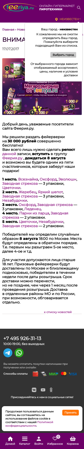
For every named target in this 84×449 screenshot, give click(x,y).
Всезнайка (28, 179)
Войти (38, 441)
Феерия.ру (12, 158)
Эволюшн (67, 179)
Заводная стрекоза (20, 183)
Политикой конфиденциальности (29, 423)
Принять (71, 412)
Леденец (32, 209)
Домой (10, 441)
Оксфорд (48, 179)
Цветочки (11, 188)
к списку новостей (58, 312)
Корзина (73, 441)
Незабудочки (14, 200)
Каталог (24, 441)
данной (9, 154)
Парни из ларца (34, 213)
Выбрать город (63, 54)
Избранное (55, 441)
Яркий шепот (50, 192)
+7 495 (22, 338)
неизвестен (69, 19)
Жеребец (27, 192)
